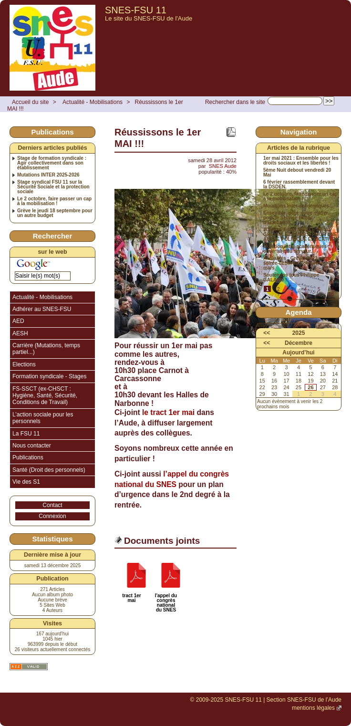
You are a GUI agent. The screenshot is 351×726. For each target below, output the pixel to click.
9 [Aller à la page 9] (305, 294)
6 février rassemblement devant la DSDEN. (299, 184)
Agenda (298, 312)
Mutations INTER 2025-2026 (48, 175)
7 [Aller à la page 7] (278, 294)
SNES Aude (223, 166)
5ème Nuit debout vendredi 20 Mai (297, 172)
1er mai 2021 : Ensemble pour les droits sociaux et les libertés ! (301, 161)
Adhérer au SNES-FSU (41, 309)
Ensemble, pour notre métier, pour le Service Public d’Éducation (296, 218)
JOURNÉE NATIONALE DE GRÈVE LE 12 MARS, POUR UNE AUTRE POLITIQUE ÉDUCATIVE (300, 235)
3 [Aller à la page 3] (291, 289)
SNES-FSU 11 (135, 10)
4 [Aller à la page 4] (305, 289)
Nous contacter (31, 445)
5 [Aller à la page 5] (319, 289)
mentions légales (313, 708)
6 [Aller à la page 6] (332, 289)
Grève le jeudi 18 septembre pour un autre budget (55, 213)
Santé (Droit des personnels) (48, 470)
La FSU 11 (26, 433)
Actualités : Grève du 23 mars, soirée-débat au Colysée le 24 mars (297, 263)
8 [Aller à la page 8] (291, 294)
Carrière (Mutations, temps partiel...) (46, 348)
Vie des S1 (26, 481)
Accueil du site (30, 102)
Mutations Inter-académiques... (298, 206)
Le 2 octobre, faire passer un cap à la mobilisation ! (54, 201)
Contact (52, 505)
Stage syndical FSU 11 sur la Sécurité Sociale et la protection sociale (53, 187)
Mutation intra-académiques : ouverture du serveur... (296, 249)
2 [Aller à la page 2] (278, 289)
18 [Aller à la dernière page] (331, 294)
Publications (27, 457)
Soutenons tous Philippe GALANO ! (291, 277)
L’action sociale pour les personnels (42, 418)
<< (266, 333)
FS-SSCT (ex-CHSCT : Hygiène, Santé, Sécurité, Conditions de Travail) (44, 395)
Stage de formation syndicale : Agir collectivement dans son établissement (51, 163)
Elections (24, 364)
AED (18, 321)
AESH (20, 333)
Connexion (52, 516)
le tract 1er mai (168, 412)
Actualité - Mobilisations (92, 102)
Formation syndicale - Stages (49, 376)
